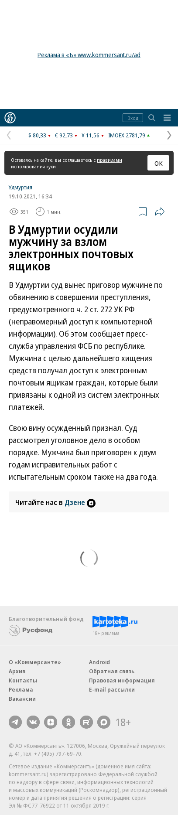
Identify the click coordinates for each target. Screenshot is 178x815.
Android (99, 662)
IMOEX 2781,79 (126, 135)
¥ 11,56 (90, 135)
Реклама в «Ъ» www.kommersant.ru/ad (89, 55)
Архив (17, 671)
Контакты (23, 680)
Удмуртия (20, 187)
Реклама (21, 689)
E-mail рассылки (112, 689)
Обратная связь (111, 671)
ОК (158, 163)
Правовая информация (122, 680)
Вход (132, 118)
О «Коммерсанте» (35, 662)
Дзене (80, 502)
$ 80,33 (37, 135)
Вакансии (22, 698)
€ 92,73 (64, 135)
